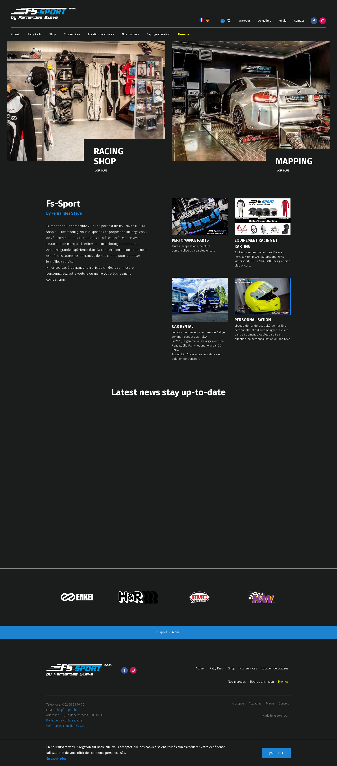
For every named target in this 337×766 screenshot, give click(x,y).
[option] (85, 106)
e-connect (280, 716)
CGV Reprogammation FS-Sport (66, 726)
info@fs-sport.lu (66, 710)
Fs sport (162, 632)
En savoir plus (56, 758)
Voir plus (101, 170)
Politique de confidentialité (64, 720)
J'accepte (276, 753)
